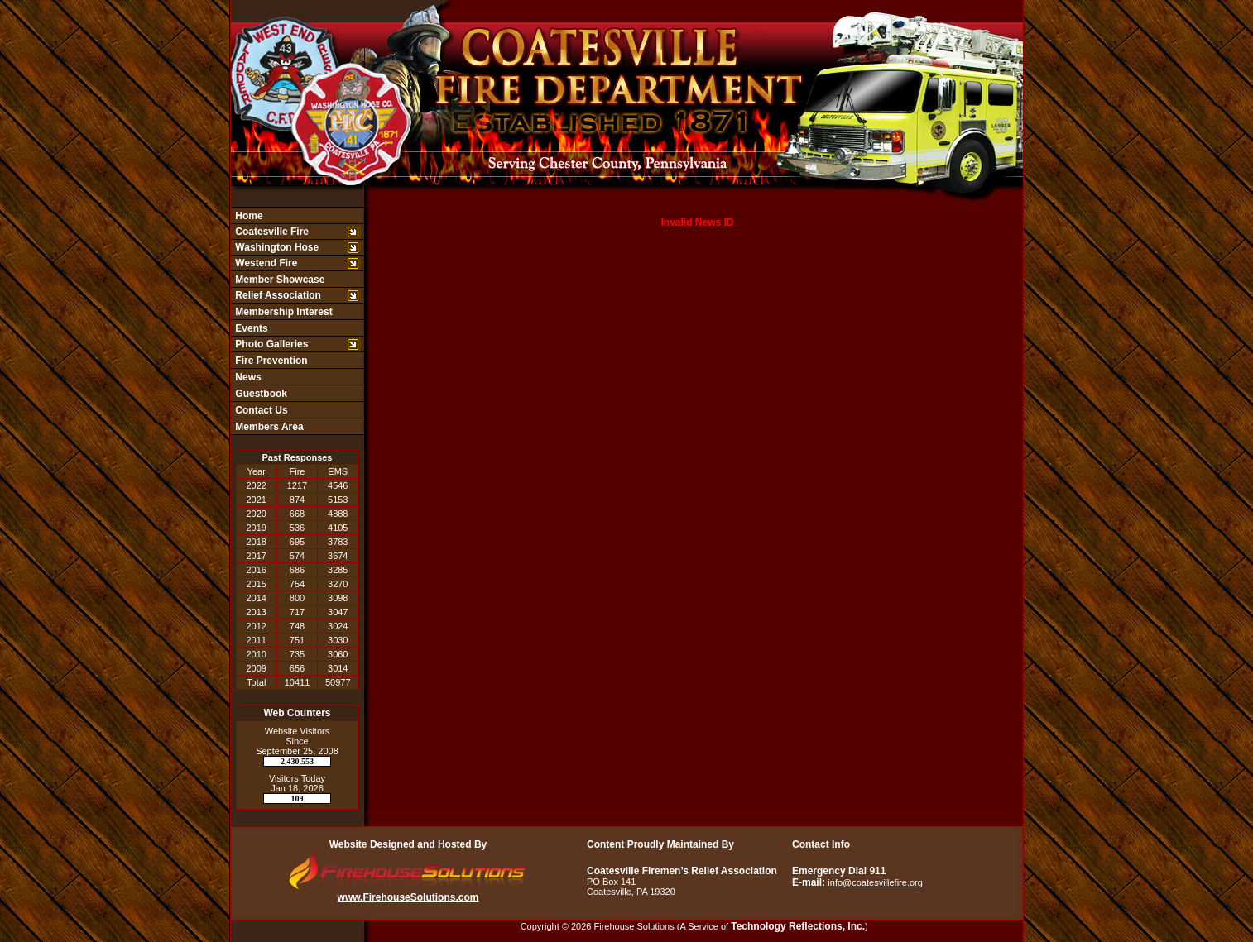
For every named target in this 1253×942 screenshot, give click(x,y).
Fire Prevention (270, 360)
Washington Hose (276, 247)
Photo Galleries (270, 344)
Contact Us (260, 410)
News (247, 377)
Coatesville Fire (271, 231)
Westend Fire (265, 263)
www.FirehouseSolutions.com (408, 897)
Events (250, 328)
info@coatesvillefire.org (875, 882)
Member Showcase (278, 279)
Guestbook (260, 393)
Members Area (268, 427)
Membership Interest (283, 312)
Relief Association (277, 295)
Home (248, 216)
